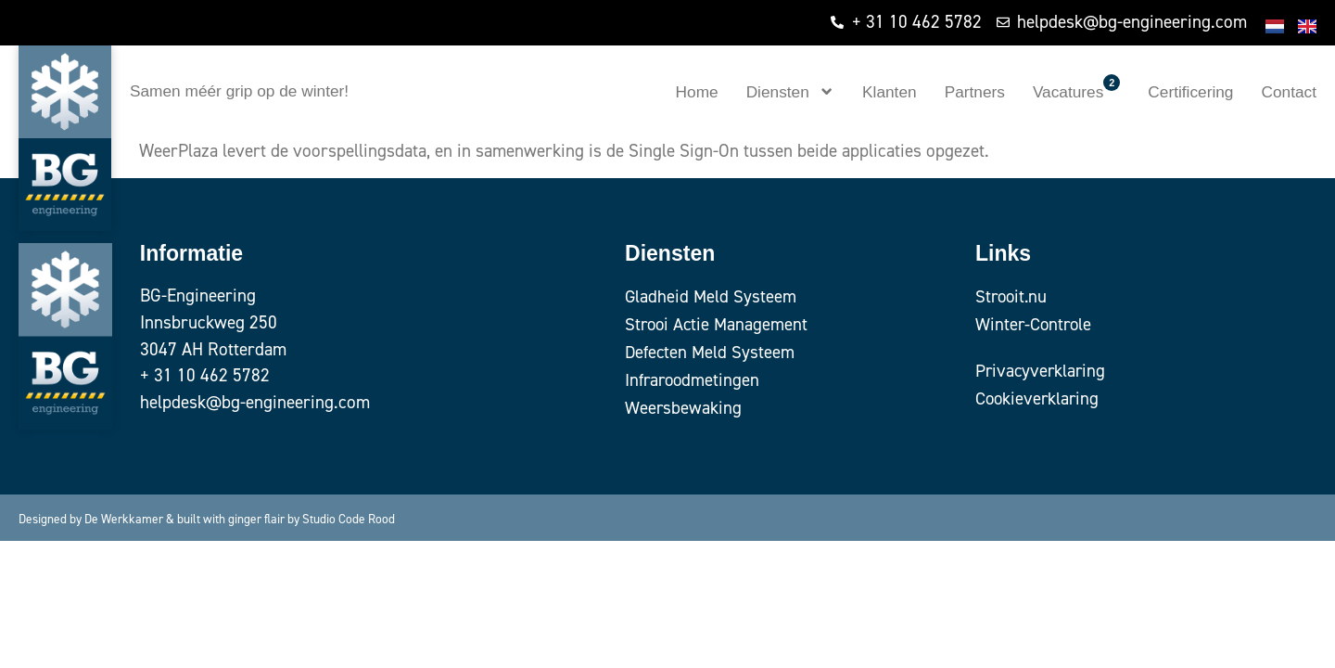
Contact (1288, 92)
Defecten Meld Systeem (710, 352)
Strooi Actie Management (718, 324)
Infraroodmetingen (694, 380)
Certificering (1190, 92)
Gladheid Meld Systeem (711, 296)
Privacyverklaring (1042, 370)
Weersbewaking (684, 407)
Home (697, 92)
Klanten (889, 92)
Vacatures (1076, 87)
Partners (975, 92)
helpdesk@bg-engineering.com (255, 402)
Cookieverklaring (1038, 398)
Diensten (790, 91)
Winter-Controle (1035, 324)
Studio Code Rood (348, 518)
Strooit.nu (1012, 296)
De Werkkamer (123, 518)
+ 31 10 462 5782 (205, 375)
